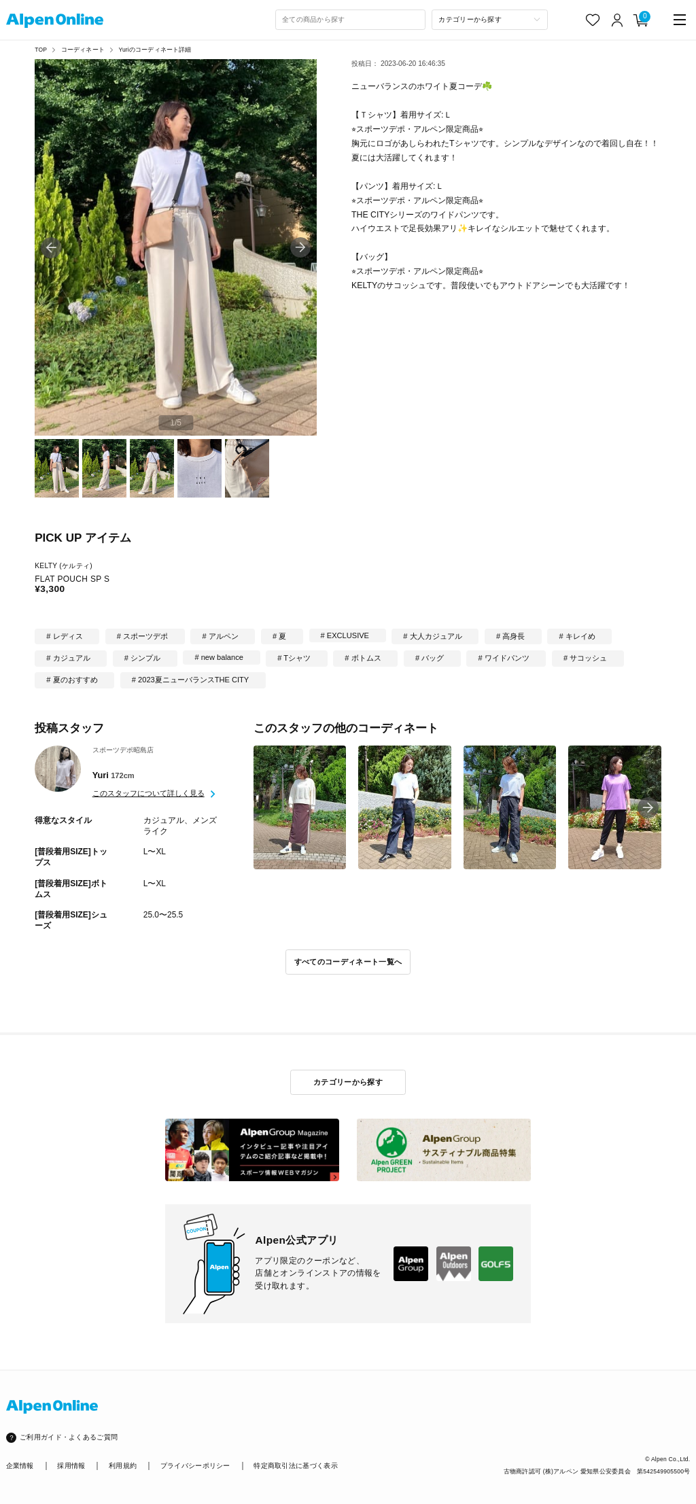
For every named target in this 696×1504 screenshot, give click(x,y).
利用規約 (123, 1465)
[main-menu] (680, 20)
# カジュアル (68, 658)
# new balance (218, 657)
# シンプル (142, 658)
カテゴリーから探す (348, 1082)
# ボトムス (363, 658)
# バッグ (429, 658)
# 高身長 (510, 636)
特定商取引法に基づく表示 (296, 1465)
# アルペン (220, 636)
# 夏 (279, 636)
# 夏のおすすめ (71, 680)
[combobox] (350, 20)
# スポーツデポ (142, 636)
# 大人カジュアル (432, 636)
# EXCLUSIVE (345, 635)
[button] (300, 247)
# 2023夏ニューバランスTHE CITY (190, 680)
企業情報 (20, 1465)
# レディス (64, 636)
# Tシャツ (294, 658)
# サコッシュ (585, 658)
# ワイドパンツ (503, 658)
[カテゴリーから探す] (490, 20)
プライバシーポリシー (195, 1465)
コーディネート (83, 49)
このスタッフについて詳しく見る (148, 793)
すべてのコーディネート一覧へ (348, 962)
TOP (41, 49)
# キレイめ (577, 636)
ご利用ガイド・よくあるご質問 (69, 1437)
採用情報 (71, 1465)
